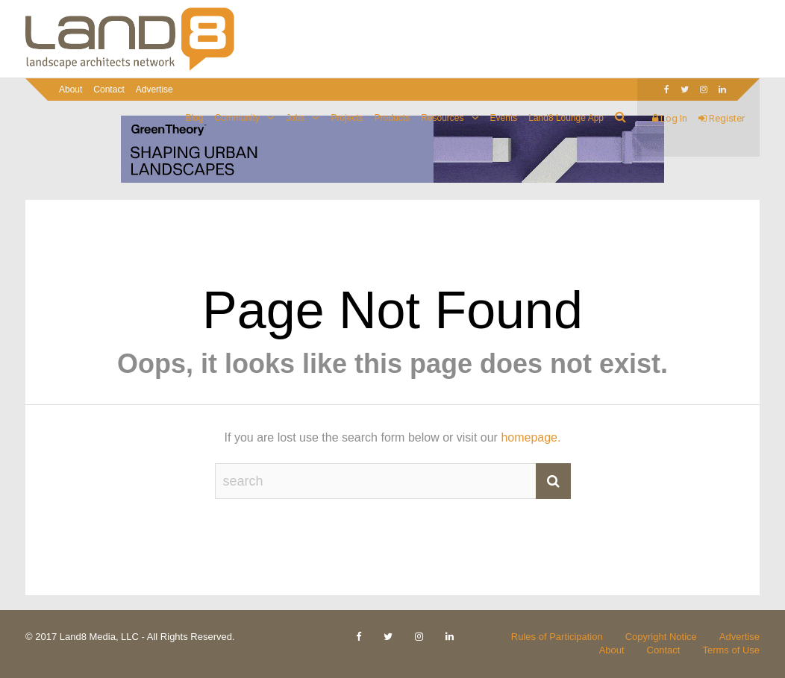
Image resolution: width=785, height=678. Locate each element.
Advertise (154, 89)
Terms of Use (731, 650)
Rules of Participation (557, 636)
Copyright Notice (661, 636)
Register (721, 118)
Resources (442, 118)
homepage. (530, 437)
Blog (194, 118)
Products (392, 118)
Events (504, 118)
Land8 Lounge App (566, 118)
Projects (347, 118)
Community (237, 118)
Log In (669, 118)
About (70, 89)
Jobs (295, 118)
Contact (108, 89)
